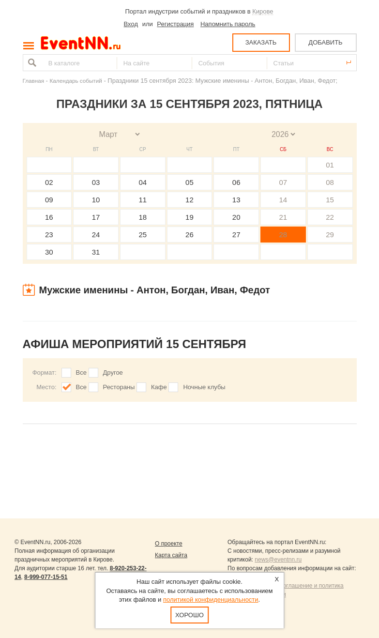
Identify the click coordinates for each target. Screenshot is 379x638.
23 (49, 234)
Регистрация (175, 24)
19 (189, 217)
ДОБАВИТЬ (325, 42)
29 (330, 234)
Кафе (159, 387)
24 (96, 234)
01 (330, 165)
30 (49, 252)
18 (142, 217)
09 (49, 200)
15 (330, 200)
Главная (33, 80)
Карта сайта (171, 555)
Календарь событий (76, 80)
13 (236, 200)
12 (189, 200)
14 (283, 200)
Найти (31, 62)
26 (189, 234)
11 (142, 200)
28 (283, 234)
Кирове (262, 11)
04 (142, 182)
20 (236, 217)
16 (49, 217)
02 (49, 182)
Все (81, 372)
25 (142, 234)
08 (330, 182)
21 (283, 217)
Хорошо (189, 615)
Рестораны (119, 387)
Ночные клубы (204, 387)
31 (96, 252)
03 (96, 182)
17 (96, 217)
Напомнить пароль (227, 24)
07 (283, 182)
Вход (131, 24)
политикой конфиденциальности (210, 599)
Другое (113, 372)
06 (236, 182)
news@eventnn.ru (278, 559)
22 (330, 217)
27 (236, 234)
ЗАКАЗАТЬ (261, 42)
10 (96, 200)
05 (189, 182)
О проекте (168, 543)
